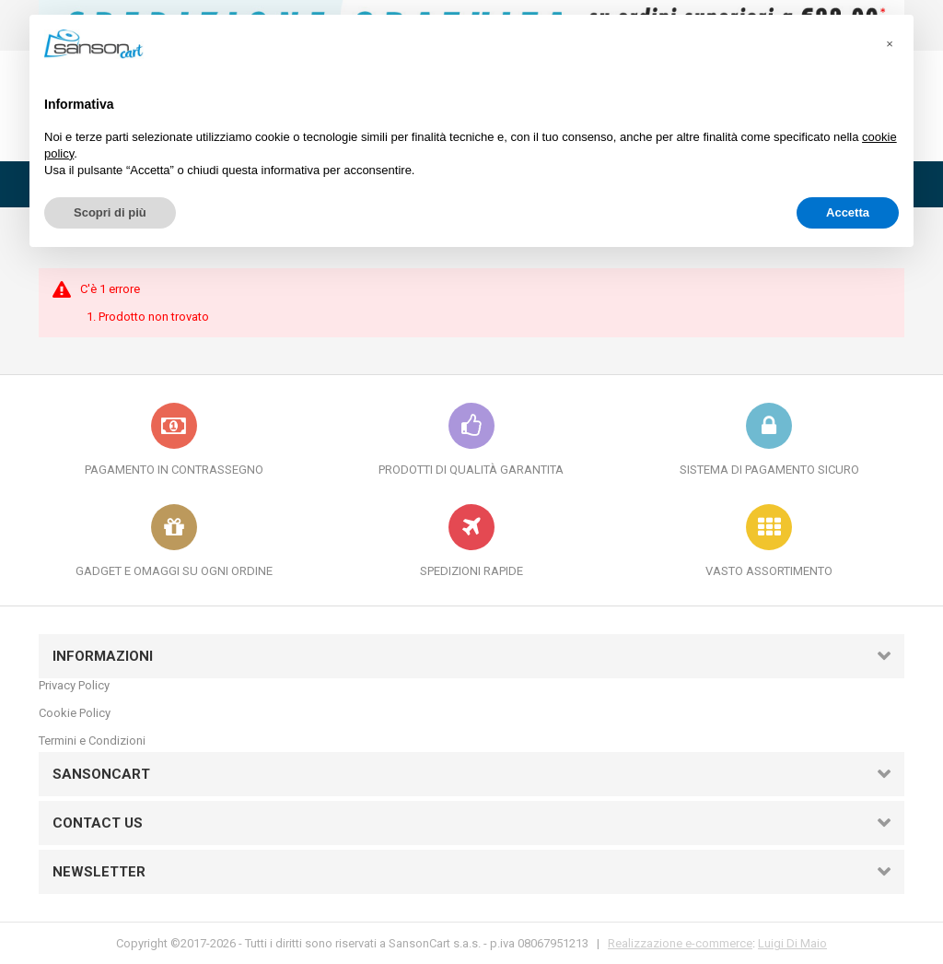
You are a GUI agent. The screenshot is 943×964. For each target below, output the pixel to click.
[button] (889, 44)
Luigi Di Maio (792, 943)
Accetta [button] (847, 212)
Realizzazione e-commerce (680, 943)
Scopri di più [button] (110, 212)
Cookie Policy (75, 713)
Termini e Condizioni (92, 740)
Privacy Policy (74, 685)
